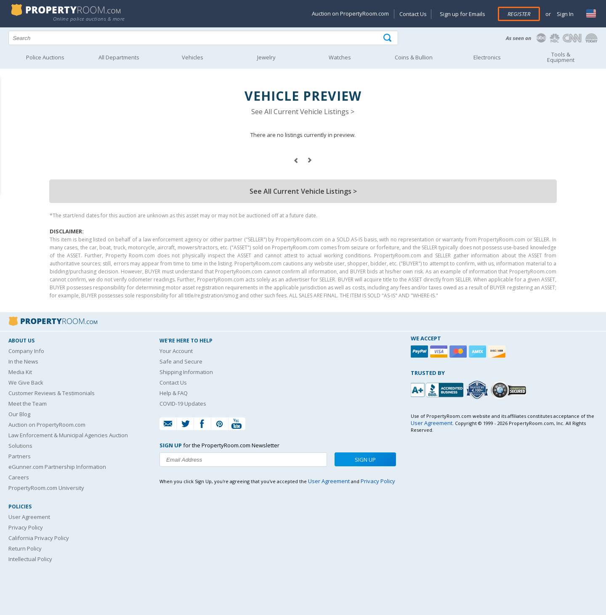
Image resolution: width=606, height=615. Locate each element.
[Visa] (439, 351)
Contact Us (413, 14)
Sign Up (365, 459)
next (310, 161)
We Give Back (25, 382)
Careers (18, 477)
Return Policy (25, 548)
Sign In (565, 14)
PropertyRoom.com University (46, 488)
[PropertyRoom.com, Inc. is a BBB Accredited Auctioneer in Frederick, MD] (438, 389)
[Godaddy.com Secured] (510, 390)
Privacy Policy (25, 527)
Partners (19, 456)
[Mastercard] (459, 351)
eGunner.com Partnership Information (57, 467)
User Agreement (29, 517)
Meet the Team (27, 403)
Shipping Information (186, 372)
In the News (23, 361)
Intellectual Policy (30, 559)
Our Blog (19, 414)
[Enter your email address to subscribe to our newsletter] (243, 459)
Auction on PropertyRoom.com (350, 13)
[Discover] (498, 351)
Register (519, 14)
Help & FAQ (173, 393)
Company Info (26, 351)
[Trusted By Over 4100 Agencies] (478, 390)
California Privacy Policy (38, 538)
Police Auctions (45, 57)
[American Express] (478, 351)
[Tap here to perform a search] (388, 38)
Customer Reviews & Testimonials (51, 393)
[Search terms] (203, 38)
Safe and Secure (180, 361)
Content (8, 107)
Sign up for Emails (462, 14)
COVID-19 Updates (182, 403)
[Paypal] (420, 351)
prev (296, 161)
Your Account (176, 351)
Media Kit (20, 372)
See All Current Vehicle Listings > (302, 111)
